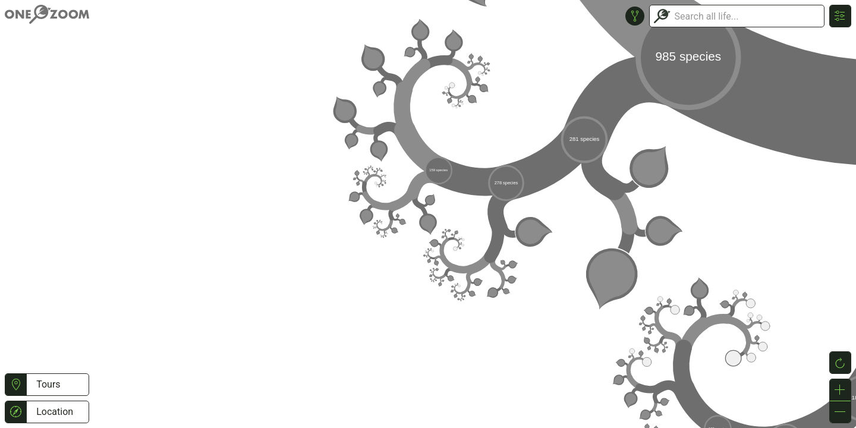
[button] (15, 384)
